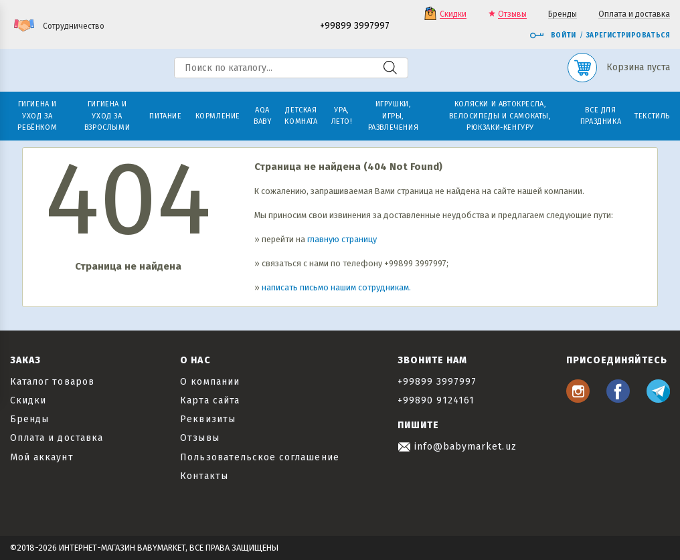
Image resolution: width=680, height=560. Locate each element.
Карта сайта (210, 400)
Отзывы (512, 14)
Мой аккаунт (42, 457)
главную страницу (342, 239)
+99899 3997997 (355, 26)
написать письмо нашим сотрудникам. (336, 287)
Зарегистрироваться (628, 35)
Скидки (453, 14)
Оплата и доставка (634, 14)
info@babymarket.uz (457, 446)
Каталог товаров (52, 381)
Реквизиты (207, 419)
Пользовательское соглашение (259, 457)
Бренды (562, 14)
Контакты (204, 476)
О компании (210, 381)
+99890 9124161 (436, 400)
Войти (552, 35)
